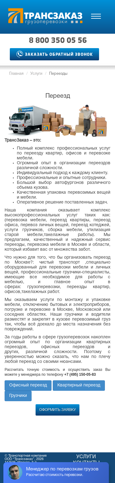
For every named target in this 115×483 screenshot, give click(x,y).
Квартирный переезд (78, 385)
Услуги (36, 74)
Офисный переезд (28, 385)
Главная (16, 74)
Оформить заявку (57, 410)
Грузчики (18, 396)
